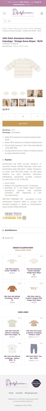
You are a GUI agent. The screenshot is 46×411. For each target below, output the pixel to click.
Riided (10, 28)
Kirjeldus (7, 160)
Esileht (4, 28)
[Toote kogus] (23, 116)
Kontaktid (19, 393)
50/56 (31, 28)
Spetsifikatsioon (9, 230)
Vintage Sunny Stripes (20, 46)
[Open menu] (4, 13)
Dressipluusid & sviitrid (21, 28)
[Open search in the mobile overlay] (23, 21)
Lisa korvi (23, 124)
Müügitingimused (31, 393)
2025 (30, 405)
